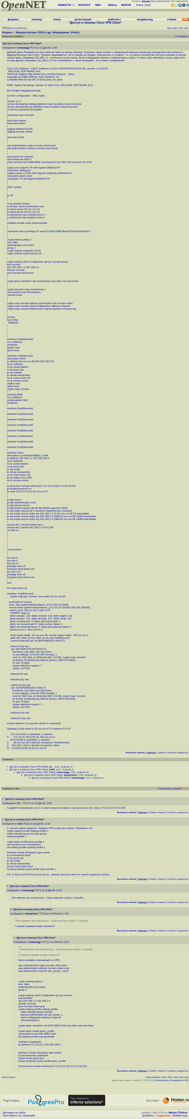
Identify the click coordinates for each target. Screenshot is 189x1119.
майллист (114, 19)
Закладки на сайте (14, 1112)
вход (153, 1)
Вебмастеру (180, 1115)
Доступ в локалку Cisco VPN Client (28, 766)
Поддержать (163, 1115)
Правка (161, 752)
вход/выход (145, 19)
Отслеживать (181, 36)
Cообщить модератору (177, 752)
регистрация (163, 1)
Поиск (139, 5)
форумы (13, 19)
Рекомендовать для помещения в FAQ (171, 1080)
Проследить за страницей (18, 1115)
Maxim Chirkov (178, 1112)
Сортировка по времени (170, 788)
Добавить (148, 1115)
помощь (36, 19)
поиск (57, 19)
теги (147, 5)
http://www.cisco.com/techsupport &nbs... (52, 74)
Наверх (161, 812)
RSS (185, 788)
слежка (171, 19)
